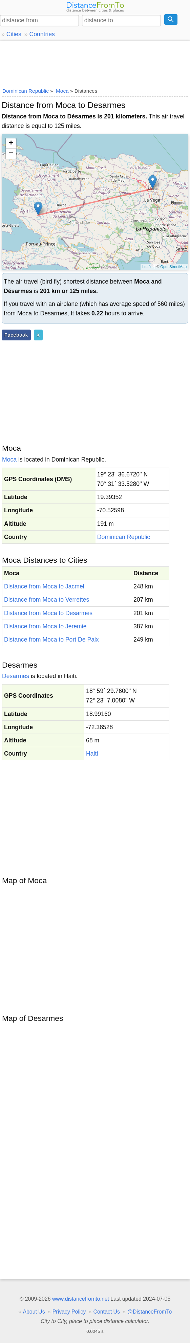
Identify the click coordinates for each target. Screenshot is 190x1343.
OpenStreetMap (173, 267)
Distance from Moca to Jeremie (45, 626)
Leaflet (147, 267)
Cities (13, 34)
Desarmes (15, 676)
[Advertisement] (95, 63)
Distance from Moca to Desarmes (48, 613)
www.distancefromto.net (80, 1299)
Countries (42, 34)
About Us (34, 1312)
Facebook (16, 335)
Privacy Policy (69, 1312)
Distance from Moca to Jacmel (44, 586)
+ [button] (11, 143)
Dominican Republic (123, 537)
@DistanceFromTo (149, 1312)
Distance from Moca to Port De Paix (51, 639)
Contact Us (106, 1312)
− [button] (11, 154)
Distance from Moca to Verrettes (46, 599)
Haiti (92, 753)
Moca (9, 459)
